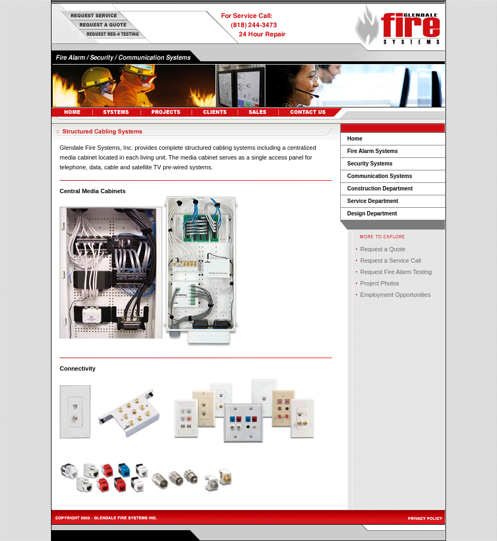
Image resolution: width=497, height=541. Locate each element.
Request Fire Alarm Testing (396, 272)
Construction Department (380, 189)
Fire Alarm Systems (372, 151)
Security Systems (369, 164)
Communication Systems (379, 176)
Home (354, 139)
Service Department (372, 201)
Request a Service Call (390, 260)
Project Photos (379, 283)
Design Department (372, 214)
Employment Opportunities (395, 294)
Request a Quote (382, 249)
